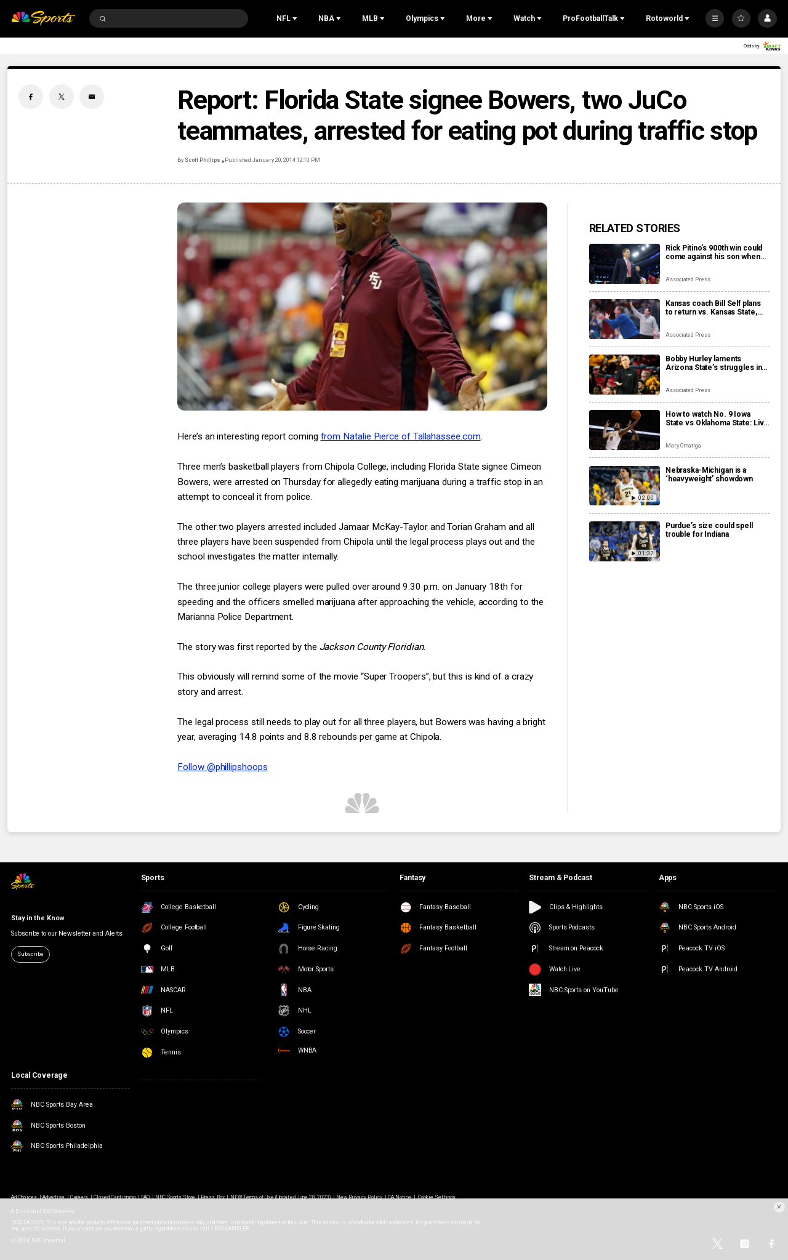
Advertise (53, 1197)
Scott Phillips (202, 160)
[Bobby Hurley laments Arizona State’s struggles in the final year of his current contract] (624, 375)
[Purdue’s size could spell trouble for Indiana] (624, 541)
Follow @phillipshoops (222, 766)
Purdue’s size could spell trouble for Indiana (709, 530)
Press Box (212, 1197)
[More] (715, 18)
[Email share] (91, 96)
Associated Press (687, 279)
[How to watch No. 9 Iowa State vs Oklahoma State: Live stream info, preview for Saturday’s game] (624, 430)
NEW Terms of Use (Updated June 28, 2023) (280, 1197)
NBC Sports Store (175, 1197)
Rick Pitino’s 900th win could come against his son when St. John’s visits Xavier (713, 252)
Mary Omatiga (683, 446)
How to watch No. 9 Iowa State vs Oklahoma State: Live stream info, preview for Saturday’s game (716, 418)
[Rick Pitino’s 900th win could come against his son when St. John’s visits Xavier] (624, 264)
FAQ (145, 1197)
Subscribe (30, 954)
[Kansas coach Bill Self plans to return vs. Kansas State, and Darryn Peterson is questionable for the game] (624, 319)
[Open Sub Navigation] (296, 18)
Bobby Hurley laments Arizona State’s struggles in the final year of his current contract (713, 363)
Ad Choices (23, 1197)
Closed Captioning (114, 1197)
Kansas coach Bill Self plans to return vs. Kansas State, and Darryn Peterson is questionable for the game (713, 307)
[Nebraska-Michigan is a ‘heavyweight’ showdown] (624, 486)
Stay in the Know (37, 918)
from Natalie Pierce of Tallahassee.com (401, 436)
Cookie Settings (437, 1197)
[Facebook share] (30, 96)
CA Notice (399, 1197)
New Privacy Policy (359, 1197)
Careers (79, 1197)
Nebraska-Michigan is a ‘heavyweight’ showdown (709, 474)
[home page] (43, 19)
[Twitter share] (61, 96)
